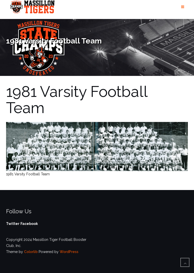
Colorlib (31, 252)
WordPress (69, 252)
